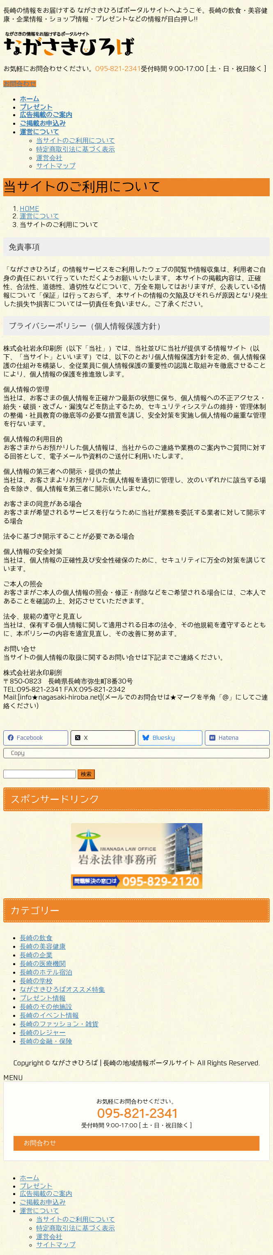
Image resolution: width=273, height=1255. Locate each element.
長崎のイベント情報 (49, 1015)
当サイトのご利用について (75, 140)
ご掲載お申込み (43, 1202)
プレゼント (36, 1186)
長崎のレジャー (43, 1032)
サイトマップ (56, 166)
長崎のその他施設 (46, 1006)
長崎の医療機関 (43, 963)
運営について (39, 1210)
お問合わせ (19, 83)
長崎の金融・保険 (46, 1041)
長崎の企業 (36, 955)
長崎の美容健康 (43, 946)
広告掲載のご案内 (46, 1193)
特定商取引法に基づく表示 (75, 149)
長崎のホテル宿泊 (46, 972)
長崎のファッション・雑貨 (59, 1024)
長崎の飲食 (36, 937)
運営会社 (49, 157)
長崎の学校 (36, 980)
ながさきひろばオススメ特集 (62, 989)
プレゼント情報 (43, 998)
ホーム (29, 1178)
